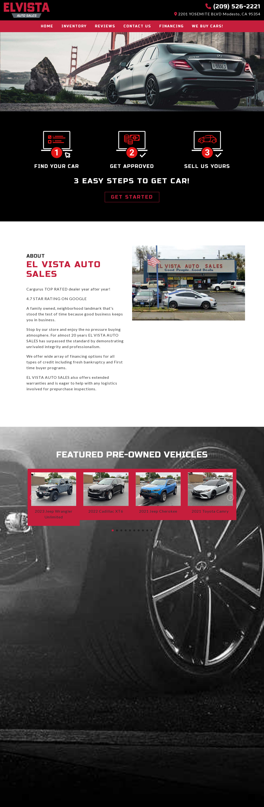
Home (47, 26)
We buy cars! (207, 26)
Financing (171, 26)
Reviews (105, 26)
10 (152, 530)
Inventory (74, 26)
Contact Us (137, 26)
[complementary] (249, 792)
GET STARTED (132, 197)
